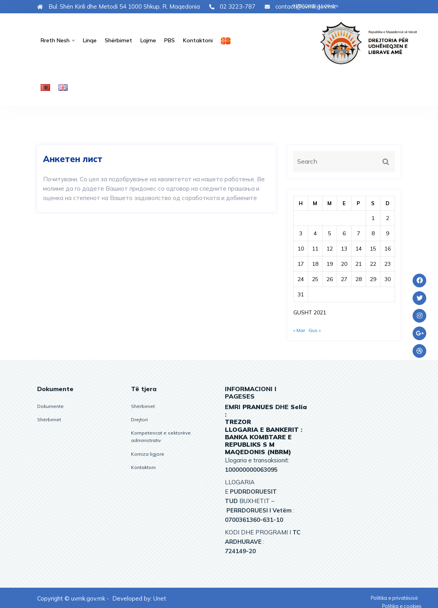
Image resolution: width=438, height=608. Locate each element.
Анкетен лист (72, 158)
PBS (165, 40)
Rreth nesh (54, 40)
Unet (159, 597)
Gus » (315, 329)
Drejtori (139, 418)
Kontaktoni (192, 40)
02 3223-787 (232, 6)
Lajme (144, 40)
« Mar (299, 329)
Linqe (88, 40)
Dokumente (50, 405)
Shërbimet (116, 40)
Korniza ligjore (147, 453)
